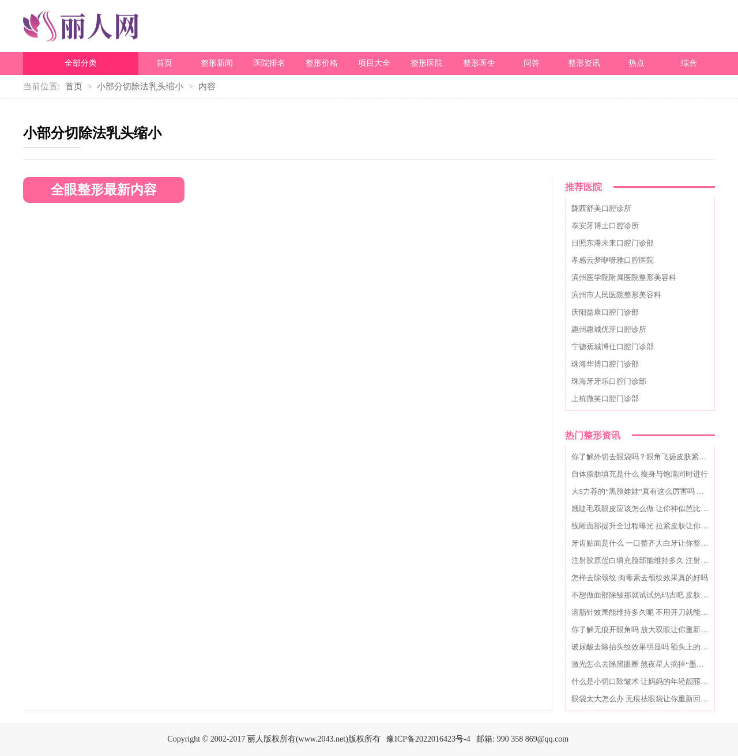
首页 (164, 63)
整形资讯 (584, 63)
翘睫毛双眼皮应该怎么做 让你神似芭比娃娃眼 (647, 508)
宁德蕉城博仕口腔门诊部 (612, 346)
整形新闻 (217, 63)
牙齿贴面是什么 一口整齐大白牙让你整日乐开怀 (651, 543)
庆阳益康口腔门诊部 (605, 312)
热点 (636, 63)
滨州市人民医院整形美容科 (616, 294)
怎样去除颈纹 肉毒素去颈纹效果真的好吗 (639, 577)
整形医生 (479, 63)
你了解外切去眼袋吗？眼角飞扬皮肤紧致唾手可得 (653, 456)
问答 (532, 63)
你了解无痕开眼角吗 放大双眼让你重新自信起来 (651, 629)
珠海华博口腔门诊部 (605, 364)
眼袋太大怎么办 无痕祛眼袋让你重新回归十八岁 (651, 698)
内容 (207, 86)
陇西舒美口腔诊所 (601, 208)
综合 (689, 63)
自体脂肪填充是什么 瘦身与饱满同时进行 (639, 474)
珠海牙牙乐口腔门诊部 (608, 381)
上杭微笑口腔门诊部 (605, 398)
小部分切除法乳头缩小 (140, 86)
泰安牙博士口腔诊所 (605, 225)
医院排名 (269, 63)
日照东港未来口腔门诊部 (612, 243)
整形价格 (322, 63)
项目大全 (374, 63)
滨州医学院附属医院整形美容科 (623, 277)
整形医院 (427, 63)
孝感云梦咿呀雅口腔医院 (612, 260)
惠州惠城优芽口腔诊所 (608, 329)
